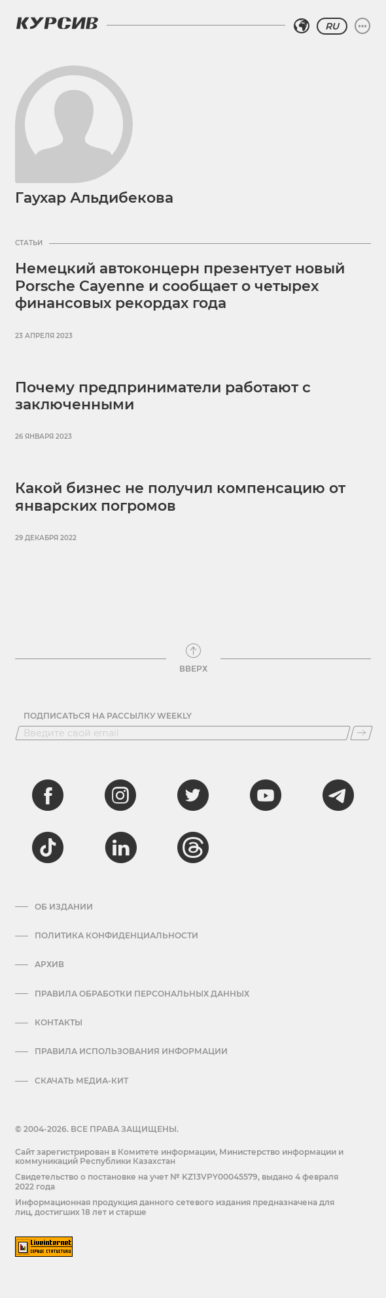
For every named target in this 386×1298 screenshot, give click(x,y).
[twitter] (193, 795)
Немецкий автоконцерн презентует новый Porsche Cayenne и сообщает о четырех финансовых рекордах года (180, 286)
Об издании (64, 907)
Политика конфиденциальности (116, 935)
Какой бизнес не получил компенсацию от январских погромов (180, 496)
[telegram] (338, 795)
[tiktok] (47, 847)
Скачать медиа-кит (81, 1080)
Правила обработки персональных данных (142, 994)
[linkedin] (120, 847)
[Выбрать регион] (301, 26)
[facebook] (47, 795)
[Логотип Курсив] (57, 22)
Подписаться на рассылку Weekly (108, 716)
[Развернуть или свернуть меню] (362, 26)
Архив (49, 964)
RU (332, 26)
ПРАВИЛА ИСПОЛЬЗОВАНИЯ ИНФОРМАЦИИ (131, 1051)
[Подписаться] (361, 733)
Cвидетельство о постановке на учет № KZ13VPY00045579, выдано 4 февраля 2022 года (176, 1181)
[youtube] (265, 795)
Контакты (58, 1022)
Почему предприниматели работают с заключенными (163, 396)
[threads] (193, 847)
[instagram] (120, 795)
